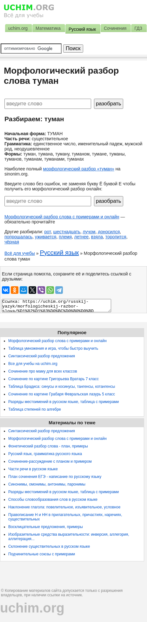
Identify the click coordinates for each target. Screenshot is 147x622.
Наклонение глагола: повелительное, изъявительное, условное (64, 507)
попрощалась (18, 236)
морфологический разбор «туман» (78, 168)
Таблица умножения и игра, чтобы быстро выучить (53, 348)
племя (65, 236)
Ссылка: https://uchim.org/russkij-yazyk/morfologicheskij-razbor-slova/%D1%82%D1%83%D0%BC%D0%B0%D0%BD (56, 305)
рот (47, 231)
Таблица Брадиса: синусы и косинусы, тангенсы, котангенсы (61, 386)
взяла (97, 236)
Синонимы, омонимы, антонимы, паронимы (46, 484)
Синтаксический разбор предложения (41, 356)
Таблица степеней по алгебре (34, 409)
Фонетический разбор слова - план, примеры (48, 446)
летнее (81, 236)
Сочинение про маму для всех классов (42, 371)
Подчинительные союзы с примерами (41, 554)
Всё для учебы (19, 253)
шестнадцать (66, 231)
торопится (115, 236)
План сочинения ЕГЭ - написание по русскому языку (54, 476)
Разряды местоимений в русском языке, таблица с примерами (63, 402)
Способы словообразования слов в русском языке (52, 499)
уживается (46, 236)
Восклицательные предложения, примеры (45, 527)
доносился (109, 231)
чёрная (11, 241)
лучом (89, 231)
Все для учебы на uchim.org (32, 363)
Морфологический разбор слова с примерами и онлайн (61, 216)
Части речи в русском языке (33, 469)
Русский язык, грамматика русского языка (45, 454)
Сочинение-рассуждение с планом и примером (50, 461)
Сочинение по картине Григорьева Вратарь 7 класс (53, 379)
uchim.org (32, 607)
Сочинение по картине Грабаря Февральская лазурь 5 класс (61, 394)
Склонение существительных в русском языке (49, 546)
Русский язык (59, 252)
